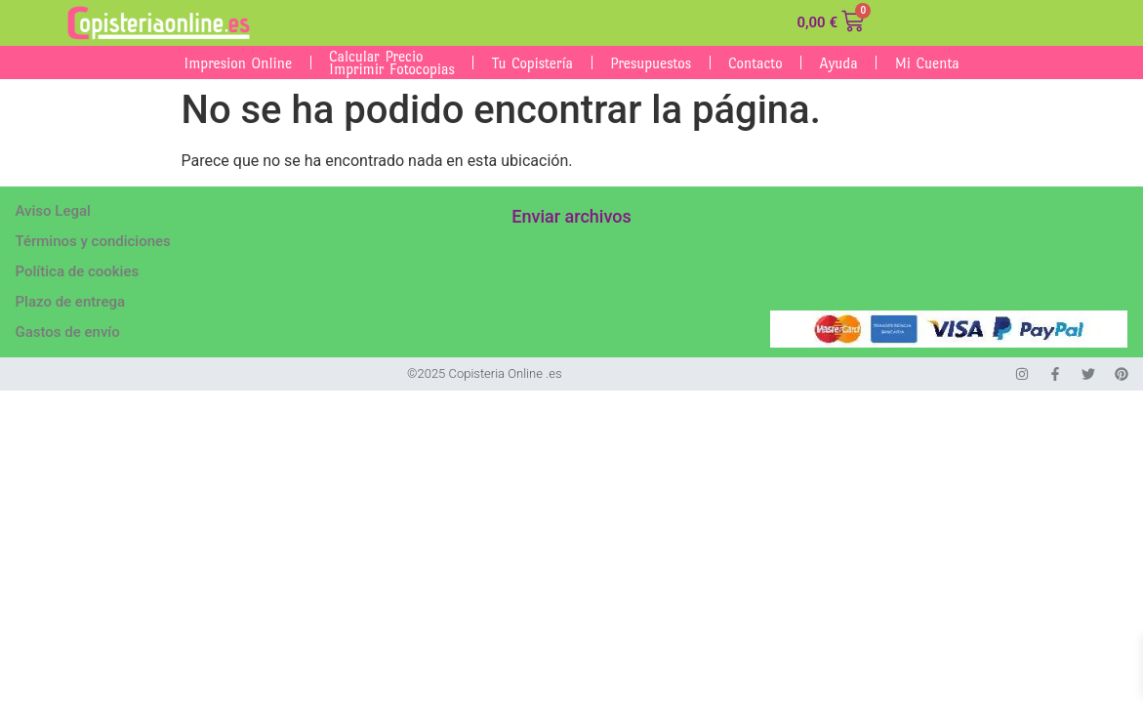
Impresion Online (238, 63)
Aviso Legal (53, 211)
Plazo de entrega (71, 301)
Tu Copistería (532, 63)
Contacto (755, 63)
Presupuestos (650, 63)
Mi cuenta (927, 63)
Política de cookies (78, 271)
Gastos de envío (68, 332)
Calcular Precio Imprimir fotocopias (392, 62)
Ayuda (839, 63)
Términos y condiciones (93, 241)
